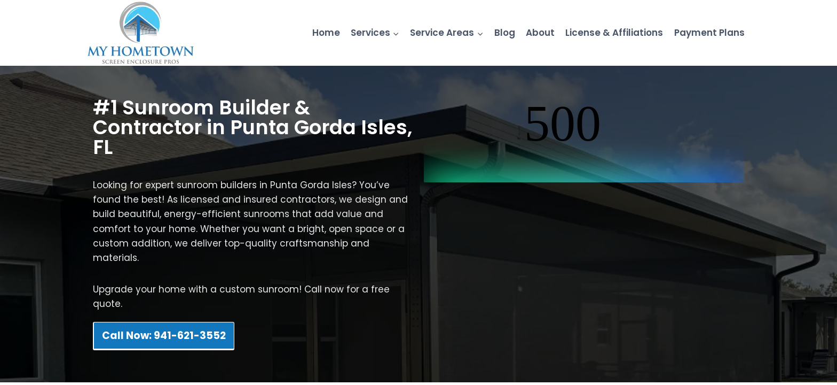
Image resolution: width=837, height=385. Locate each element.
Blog (504, 32)
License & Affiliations (614, 32)
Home (326, 32)
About (540, 32)
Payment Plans (709, 32)
